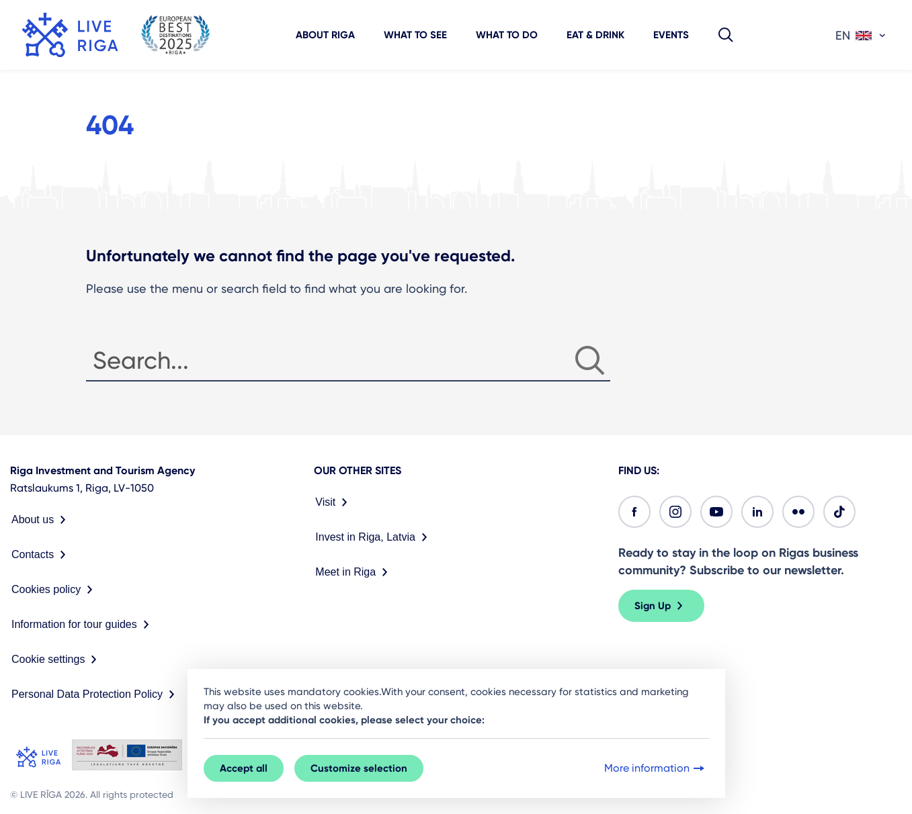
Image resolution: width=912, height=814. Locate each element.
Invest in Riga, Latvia (374, 537)
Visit (334, 502)
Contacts (41, 555)
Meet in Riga (354, 572)
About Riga (325, 35)
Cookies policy (54, 590)
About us (41, 520)
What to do (507, 35)
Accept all (243, 768)
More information (655, 768)
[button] (726, 35)
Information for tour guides (83, 625)
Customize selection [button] (358, 768)
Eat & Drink (595, 35)
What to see (415, 35)
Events (671, 35)
